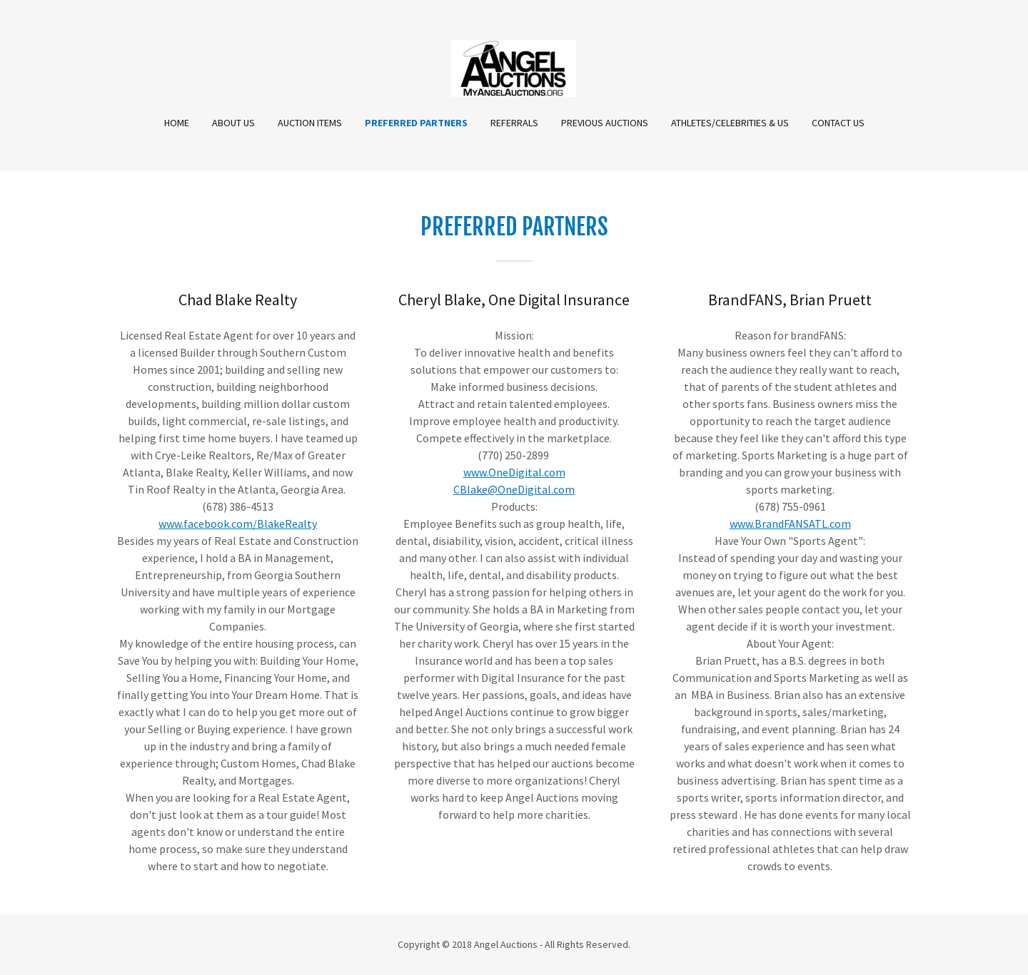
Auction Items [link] (310, 122)
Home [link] (176, 122)
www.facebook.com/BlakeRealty (237, 523)
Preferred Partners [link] (416, 122)
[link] (513, 67)
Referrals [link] (514, 122)
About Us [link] (233, 122)
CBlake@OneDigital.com (514, 489)
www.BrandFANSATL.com (790, 523)
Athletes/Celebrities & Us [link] (730, 122)
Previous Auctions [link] (604, 122)
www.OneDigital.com (514, 472)
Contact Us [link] (838, 122)
